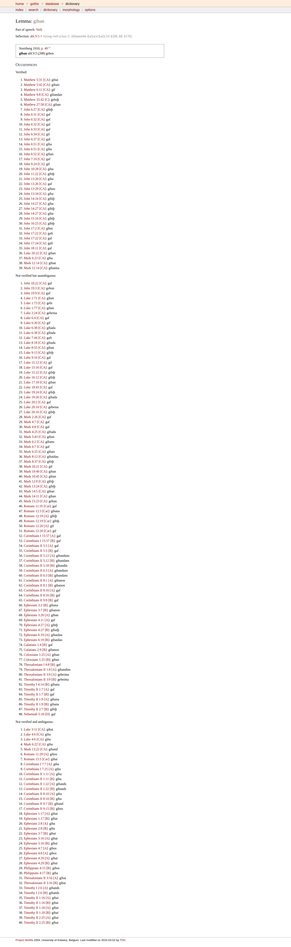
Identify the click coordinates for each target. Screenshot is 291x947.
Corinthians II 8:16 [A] (39, 590)
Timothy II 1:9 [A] (36, 699)
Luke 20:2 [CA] (34, 402)
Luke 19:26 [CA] (35, 397)
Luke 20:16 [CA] (35, 412)
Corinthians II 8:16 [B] (39, 595)
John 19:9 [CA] (34, 293)
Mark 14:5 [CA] (34, 491)
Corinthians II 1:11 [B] (39, 779)
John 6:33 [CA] (34, 129)
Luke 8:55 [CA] (34, 347)
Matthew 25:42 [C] (36, 99)
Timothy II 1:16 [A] (37, 898)
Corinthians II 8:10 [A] (39, 794)
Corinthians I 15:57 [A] (39, 536)
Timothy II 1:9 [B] (36, 704)
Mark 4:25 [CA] (34, 432)
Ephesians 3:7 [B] (36, 610)
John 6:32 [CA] (34, 119)
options (90, 10)
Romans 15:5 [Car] (36, 759)
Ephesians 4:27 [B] (36, 630)
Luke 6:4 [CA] (33, 318)
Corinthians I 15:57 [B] (39, 541)
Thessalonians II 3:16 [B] (41, 883)
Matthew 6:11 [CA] (37, 89)
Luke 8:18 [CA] (34, 342)
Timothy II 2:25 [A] (37, 917)
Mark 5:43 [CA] (34, 437)
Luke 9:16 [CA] (34, 357)
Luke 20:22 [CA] (35, 253)
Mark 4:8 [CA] (34, 427)
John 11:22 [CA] (35, 174)
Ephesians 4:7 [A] (36, 848)
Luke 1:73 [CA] (34, 303)
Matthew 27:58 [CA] (38, 104)
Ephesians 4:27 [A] (36, 625)
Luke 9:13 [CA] (34, 352)
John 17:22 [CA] (35, 233)
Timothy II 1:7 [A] (36, 689)
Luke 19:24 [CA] (35, 392)
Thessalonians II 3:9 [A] (40, 674)
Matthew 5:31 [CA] (37, 80)
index (20, 10)
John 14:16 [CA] (35, 198)
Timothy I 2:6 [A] (36, 888)
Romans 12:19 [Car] (37, 521)
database (52, 4)
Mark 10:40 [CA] (35, 471)
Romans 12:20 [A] (36, 526)
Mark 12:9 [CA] (34, 481)
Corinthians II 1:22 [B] (39, 789)
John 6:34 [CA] (34, 134)
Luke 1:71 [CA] (34, 298)
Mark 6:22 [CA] (34, 744)
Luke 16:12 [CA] (35, 377)
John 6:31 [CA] (34, 114)
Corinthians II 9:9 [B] (38, 600)
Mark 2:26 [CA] (34, 417)
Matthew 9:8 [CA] (36, 94)
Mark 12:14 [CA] (35, 263)
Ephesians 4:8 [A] (36, 853)
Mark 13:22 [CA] (35, 749)
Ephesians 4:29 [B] (36, 863)
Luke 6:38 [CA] (34, 328)
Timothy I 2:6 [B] (35, 893)
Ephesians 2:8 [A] (36, 823)
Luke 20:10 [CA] (35, 407)
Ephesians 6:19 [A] (36, 635)
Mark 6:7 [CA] (34, 446)
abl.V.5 (34, 36)
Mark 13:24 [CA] (35, 486)
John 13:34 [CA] (35, 193)
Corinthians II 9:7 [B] (38, 803)
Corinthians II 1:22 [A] (39, 784)
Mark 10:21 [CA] (35, 466)
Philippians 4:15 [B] (37, 868)
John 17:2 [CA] (34, 228)
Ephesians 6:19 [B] (36, 640)
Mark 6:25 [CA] (34, 451)
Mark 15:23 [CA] (35, 501)
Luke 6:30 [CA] (34, 323)
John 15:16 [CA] (35, 218)
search (33, 10)
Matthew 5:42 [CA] (37, 84)
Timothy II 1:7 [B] (36, 694)
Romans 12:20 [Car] (37, 531)
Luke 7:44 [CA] (34, 337)
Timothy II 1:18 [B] (37, 912)
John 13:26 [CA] (35, 179)
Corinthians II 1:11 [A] (39, 774)
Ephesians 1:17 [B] (36, 818)
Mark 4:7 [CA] (34, 422)
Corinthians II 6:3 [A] (38, 570)
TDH (122, 940)
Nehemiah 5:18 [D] (36, 714)
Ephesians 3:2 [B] (36, 605)
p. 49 (44, 48)
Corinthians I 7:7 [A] (38, 764)
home (20, 4)
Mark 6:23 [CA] (34, 258)
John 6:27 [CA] (34, 109)
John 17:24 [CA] (35, 243)
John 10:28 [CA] (35, 169)
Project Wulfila (24, 940)
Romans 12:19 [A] (36, 516)
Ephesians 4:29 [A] (36, 858)
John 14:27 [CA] (35, 203)
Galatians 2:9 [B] (35, 649)
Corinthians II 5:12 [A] (39, 555)
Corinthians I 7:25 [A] (38, 769)
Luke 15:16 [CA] (35, 367)
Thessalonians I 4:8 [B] (39, 664)
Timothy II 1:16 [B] (37, 902)
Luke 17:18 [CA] (35, 382)
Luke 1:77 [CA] (34, 308)
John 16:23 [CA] (35, 223)
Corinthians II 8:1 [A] (38, 580)
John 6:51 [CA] (34, 144)
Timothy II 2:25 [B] (37, 922)
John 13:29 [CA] (35, 188)
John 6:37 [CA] (34, 139)
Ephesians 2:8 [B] (36, 828)
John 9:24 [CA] (34, 164)
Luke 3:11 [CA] (34, 729)
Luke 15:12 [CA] (35, 362)
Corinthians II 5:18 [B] (39, 565)
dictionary (50, 10)
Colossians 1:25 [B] (37, 659)
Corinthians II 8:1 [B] (38, 585)
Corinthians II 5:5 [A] (38, 545)
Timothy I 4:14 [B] (36, 684)
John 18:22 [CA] (35, 283)
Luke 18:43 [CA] (35, 387)
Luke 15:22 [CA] (35, 372)
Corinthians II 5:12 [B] (39, 560)
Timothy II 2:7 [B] (36, 709)
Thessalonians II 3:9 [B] (40, 679)
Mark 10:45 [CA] (35, 476)
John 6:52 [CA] (34, 154)
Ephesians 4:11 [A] (36, 620)
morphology (71, 10)
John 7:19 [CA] (34, 159)
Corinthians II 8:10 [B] (39, 798)
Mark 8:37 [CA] (34, 461)
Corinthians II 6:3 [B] (38, 575)
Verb (39, 29)
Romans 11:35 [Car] (37, 506)
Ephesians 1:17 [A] (36, 813)
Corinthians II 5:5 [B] (38, 550)
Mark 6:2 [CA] (34, 441)
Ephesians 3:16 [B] (36, 843)
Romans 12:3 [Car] (36, 511)
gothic (34, 4)
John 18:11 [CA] (35, 248)
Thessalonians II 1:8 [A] (40, 669)
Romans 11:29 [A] (36, 754)
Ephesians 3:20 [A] (36, 615)
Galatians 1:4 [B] (35, 645)
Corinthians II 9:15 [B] (39, 808)
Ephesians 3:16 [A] (36, 838)
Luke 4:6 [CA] (33, 734)
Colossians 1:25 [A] (37, 654)
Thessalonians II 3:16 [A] (41, 878)
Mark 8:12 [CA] (34, 456)
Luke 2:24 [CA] (34, 313)
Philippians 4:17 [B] (37, 873)
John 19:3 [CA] (34, 288)
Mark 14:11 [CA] (35, 496)
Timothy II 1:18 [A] (37, 907)
